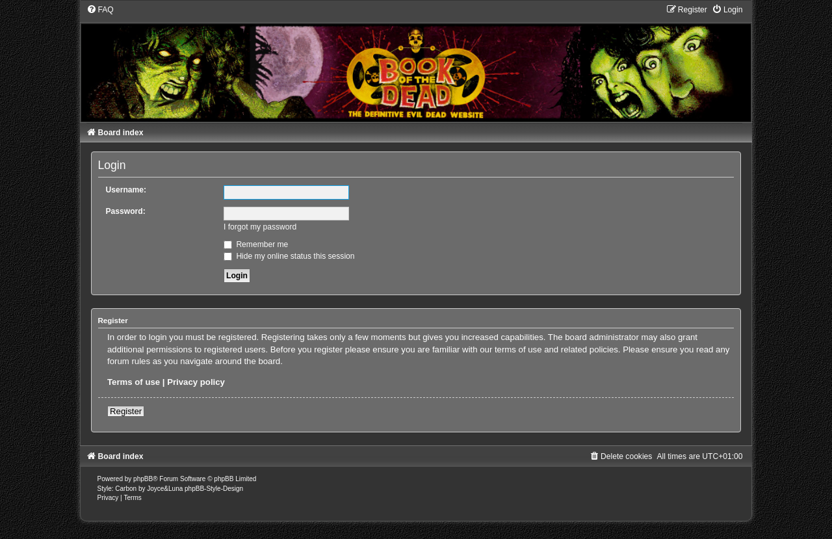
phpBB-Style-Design (214, 488)
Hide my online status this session (289, 256)
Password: (126, 211)
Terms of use (133, 382)
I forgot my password (260, 226)
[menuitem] (100, 9)
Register (126, 411)
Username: (126, 189)
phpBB (143, 478)
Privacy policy (196, 382)
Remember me (256, 244)
